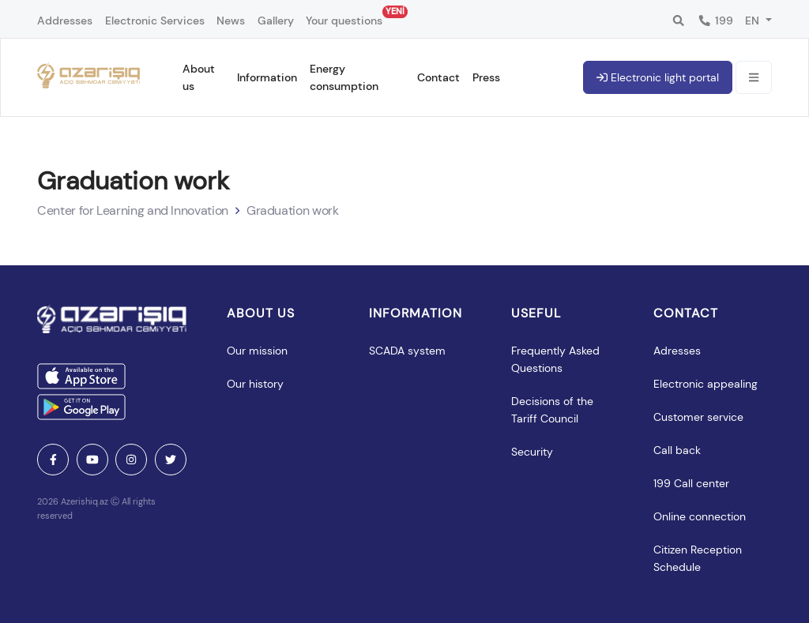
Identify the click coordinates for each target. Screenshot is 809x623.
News (230, 20)
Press (486, 77)
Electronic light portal (657, 77)
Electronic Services (155, 20)
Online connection (699, 516)
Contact (438, 77)
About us (198, 77)
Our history (255, 384)
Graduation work (292, 210)
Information (267, 77)
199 (715, 20)
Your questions (344, 17)
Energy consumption (344, 77)
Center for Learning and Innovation (132, 210)
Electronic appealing (705, 384)
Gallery (276, 20)
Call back (677, 450)
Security (532, 452)
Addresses (64, 20)
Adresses (677, 350)
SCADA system (407, 350)
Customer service (698, 417)
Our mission (257, 350)
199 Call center (691, 483)
